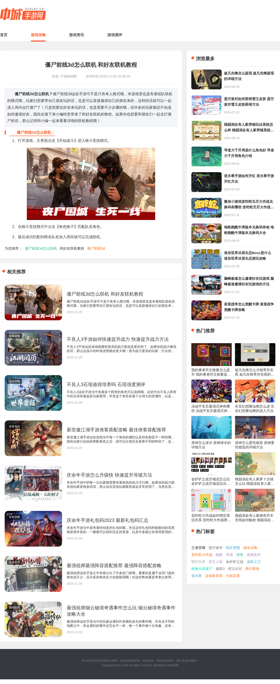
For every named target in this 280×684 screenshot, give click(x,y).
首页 (3, 35)
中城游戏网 (171, 665)
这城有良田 (214, 576)
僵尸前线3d (96, 248)
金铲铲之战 (234, 562)
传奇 (239, 555)
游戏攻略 (38, 35)
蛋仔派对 (216, 548)
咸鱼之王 (254, 562)
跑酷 (219, 555)
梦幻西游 (252, 569)
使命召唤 (250, 548)
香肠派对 (254, 555)
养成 (229, 555)
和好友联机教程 (72, 248)
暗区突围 (233, 548)
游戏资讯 (76, 35)
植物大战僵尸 (201, 569)
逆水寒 (196, 576)
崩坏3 (220, 569)
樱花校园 (235, 569)
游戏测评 (114, 35)
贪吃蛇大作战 (201, 555)
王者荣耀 (198, 548)
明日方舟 (198, 562)
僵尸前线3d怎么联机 (41, 248)
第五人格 (216, 562)
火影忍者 (233, 576)
